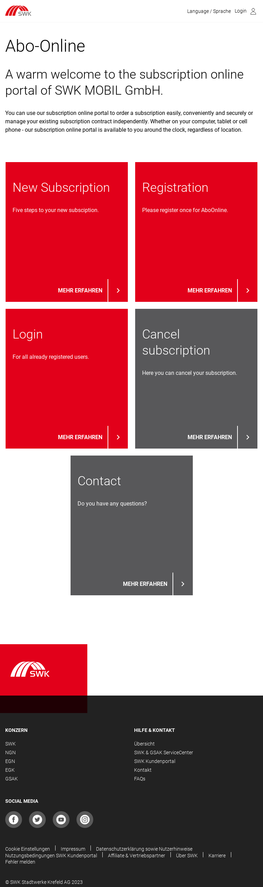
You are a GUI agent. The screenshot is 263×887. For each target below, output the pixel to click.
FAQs (139, 778)
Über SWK (187, 855)
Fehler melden (20, 862)
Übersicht (144, 744)
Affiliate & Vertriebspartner (136, 855)
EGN (10, 761)
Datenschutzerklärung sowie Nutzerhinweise (144, 849)
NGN (10, 752)
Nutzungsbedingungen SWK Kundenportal (51, 855)
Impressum (73, 849)
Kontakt (143, 770)
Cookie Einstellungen (27, 849)
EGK (10, 770)
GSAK (11, 778)
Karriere (217, 855)
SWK (10, 744)
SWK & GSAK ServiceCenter (163, 752)
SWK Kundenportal (154, 761)
